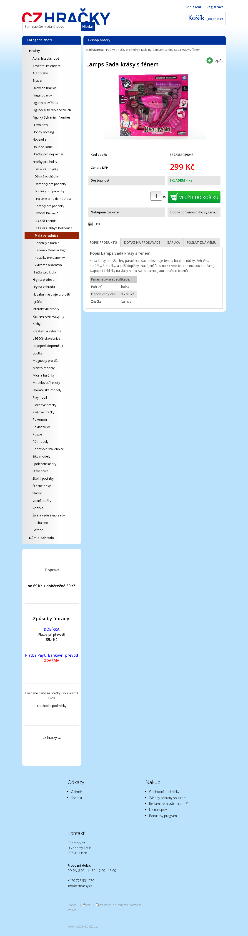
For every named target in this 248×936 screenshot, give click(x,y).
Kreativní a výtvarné (47, 331)
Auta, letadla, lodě (46, 58)
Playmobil (40, 397)
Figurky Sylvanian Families (51, 117)
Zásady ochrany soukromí (168, 798)
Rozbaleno (40, 523)
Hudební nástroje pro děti (51, 294)
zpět (219, 60)
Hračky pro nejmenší (48, 154)
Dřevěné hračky (44, 88)
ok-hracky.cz (52, 737)
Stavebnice (40, 471)
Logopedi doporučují (48, 346)
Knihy (36, 323)
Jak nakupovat (159, 809)
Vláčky (37, 493)
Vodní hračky (42, 500)
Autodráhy (40, 73)
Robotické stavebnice (48, 449)
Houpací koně (43, 147)
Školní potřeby (43, 478)
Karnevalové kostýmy (48, 316)
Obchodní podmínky (51, 705)
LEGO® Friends (45, 221)
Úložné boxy (42, 486)
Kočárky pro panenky (49, 206)
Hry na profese (43, 279)
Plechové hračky (44, 405)
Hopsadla (39, 139)
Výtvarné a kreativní (49, 265)
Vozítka (38, 508)
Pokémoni (40, 419)
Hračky (34, 50)
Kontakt (76, 798)
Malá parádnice (46, 235)
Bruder (38, 80)
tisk (88, 905)
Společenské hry (44, 464)
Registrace (215, 7)
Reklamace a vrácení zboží (168, 804)
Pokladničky (41, 427)
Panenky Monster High (50, 250)
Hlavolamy (40, 125)
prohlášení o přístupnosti (114, 905)
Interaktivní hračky (46, 309)
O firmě (76, 791)
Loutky (38, 353)
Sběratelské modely (47, 390)
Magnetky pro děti (46, 360)
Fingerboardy (42, 95)
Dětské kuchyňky (46, 169)
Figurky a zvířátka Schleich (52, 110)
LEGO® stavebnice (46, 338)
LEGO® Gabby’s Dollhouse (53, 228)
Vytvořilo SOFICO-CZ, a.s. (83, 926)
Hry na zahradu (44, 287)
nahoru (73, 905)
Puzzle (37, 434)
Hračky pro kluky (45, 272)
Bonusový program (163, 816)
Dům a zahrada (41, 538)
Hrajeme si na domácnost (53, 199)
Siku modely (41, 456)
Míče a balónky (44, 375)
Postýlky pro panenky (50, 258)
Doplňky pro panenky (50, 191)
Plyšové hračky (43, 412)
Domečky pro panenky (50, 184)
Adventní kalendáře (47, 66)
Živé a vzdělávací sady (49, 515)
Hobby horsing (43, 132)
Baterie (38, 530)
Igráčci (37, 301)
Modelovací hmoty (46, 382)
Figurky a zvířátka (45, 103)
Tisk (97, 224)
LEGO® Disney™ (46, 213)
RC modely (40, 441)
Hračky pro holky (45, 161)
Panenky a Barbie (47, 243)
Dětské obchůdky (47, 176)
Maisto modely (44, 368)
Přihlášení (193, 7)
